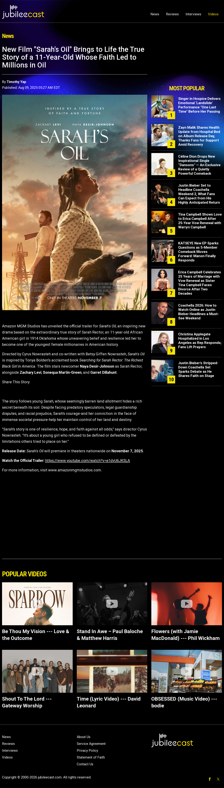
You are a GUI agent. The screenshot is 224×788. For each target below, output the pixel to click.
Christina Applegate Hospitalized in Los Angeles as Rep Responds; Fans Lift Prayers (199, 340)
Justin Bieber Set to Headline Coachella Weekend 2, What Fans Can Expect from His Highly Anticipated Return (199, 193)
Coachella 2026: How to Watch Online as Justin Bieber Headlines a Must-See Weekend (198, 311)
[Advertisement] (186, 64)
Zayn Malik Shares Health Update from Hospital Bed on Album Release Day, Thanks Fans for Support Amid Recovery (199, 136)
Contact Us (85, 764)
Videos (213, 14)
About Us (83, 737)
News (154, 14)
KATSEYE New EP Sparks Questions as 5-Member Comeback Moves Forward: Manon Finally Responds (198, 251)
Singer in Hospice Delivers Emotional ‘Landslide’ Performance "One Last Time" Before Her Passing (199, 105)
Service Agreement (91, 744)
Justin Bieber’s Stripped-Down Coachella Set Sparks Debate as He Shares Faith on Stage (198, 369)
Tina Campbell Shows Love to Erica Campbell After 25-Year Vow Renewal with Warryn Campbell (200, 220)
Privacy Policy (87, 750)
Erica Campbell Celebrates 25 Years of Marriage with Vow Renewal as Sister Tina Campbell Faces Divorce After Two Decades (199, 283)
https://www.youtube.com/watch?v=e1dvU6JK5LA (87, 460)
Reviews (172, 14)
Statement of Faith (91, 757)
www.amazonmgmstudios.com (74, 470)
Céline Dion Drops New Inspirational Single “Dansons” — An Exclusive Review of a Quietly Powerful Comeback (199, 165)
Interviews (193, 14)
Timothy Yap (16, 82)
